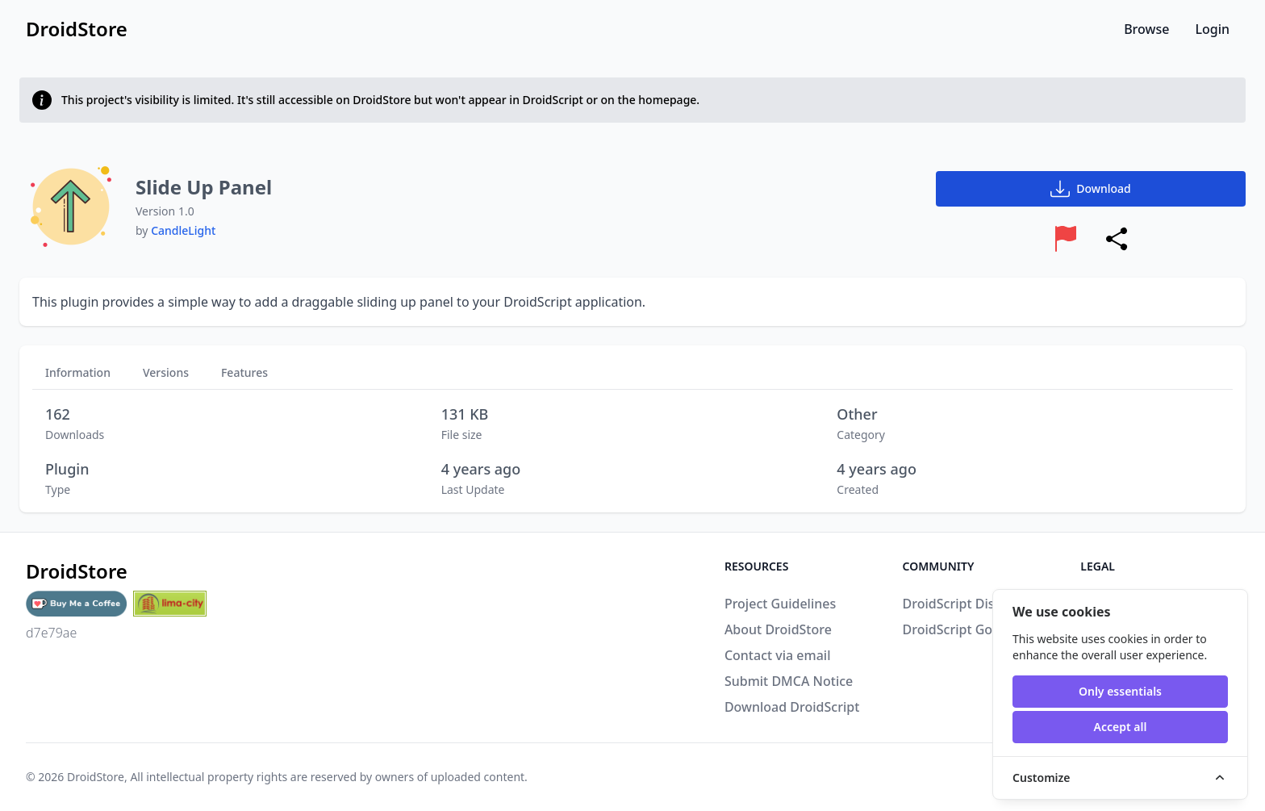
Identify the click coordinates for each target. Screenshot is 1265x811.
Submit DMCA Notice (788, 681)
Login (1212, 29)
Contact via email (777, 655)
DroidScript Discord (962, 603)
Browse (1146, 29)
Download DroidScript (791, 707)
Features (244, 372)
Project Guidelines (780, 603)
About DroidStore (778, 629)
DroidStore (95, 776)
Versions (166, 372)
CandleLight (183, 230)
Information (78, 372)
